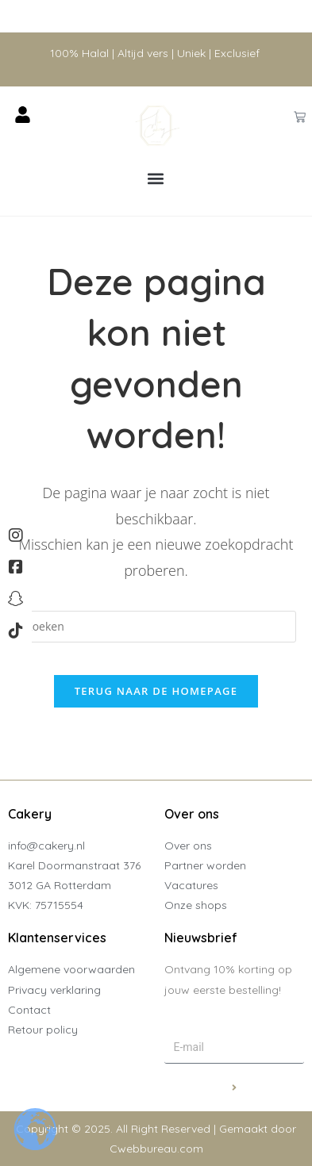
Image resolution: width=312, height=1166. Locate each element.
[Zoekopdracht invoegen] (156, 626)
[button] (156, 179)
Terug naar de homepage (156, 691)
